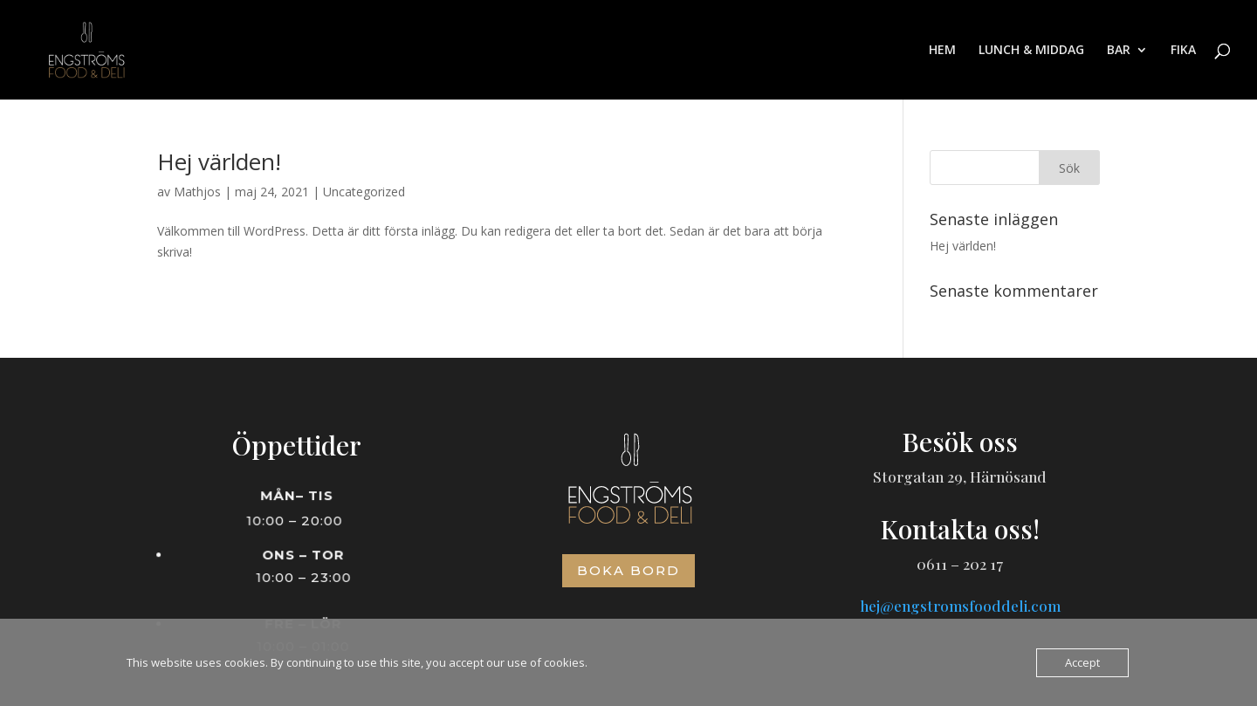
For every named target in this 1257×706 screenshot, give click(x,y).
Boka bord (628, 570)
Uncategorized (364, 191)
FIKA (1183, 51)
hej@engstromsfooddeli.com (960, 605)
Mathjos (197, 191)
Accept (1082, 662)
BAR (1118, 51)
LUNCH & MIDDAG (1031, 51)
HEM (942, 51)
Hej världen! (219, 161)
